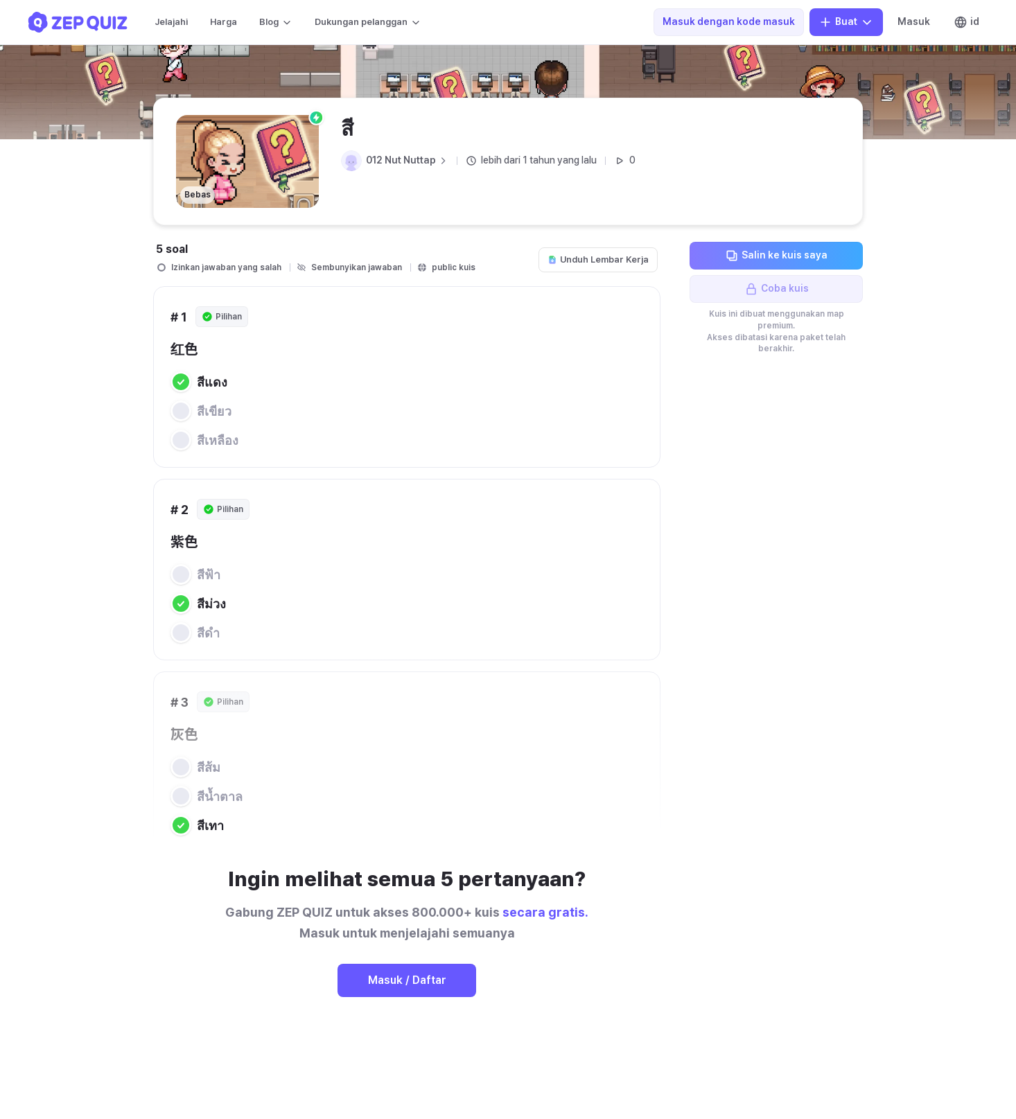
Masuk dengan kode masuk (729, 21)
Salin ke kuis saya (776, 256)
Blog (275, 22)
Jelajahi (171, 22)
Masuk (913, 21)
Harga (223, 22)
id (966, 22)
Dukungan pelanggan (368, 22)
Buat (846, 22)
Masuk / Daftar (407, 980)
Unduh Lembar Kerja (598, 259)
